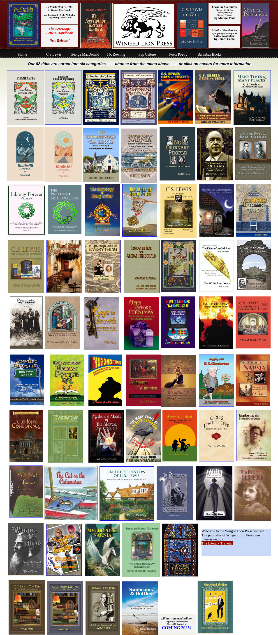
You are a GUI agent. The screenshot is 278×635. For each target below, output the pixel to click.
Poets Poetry (178, 54)
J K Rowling (116, 54)
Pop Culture (147, 54)
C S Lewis (53, 54)
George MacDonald (85, 54)
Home (22, 54)
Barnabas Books (209, 54)
